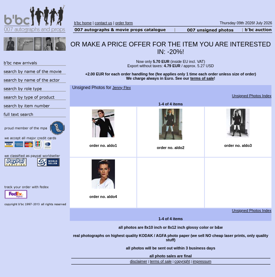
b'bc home (83, 23)
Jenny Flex (121, 87)
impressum (202, 261)
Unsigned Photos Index (251, 96)
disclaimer (138, 261)
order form (124, 23)
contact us (103, 23)
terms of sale (202, 78)
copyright (182, 261)
